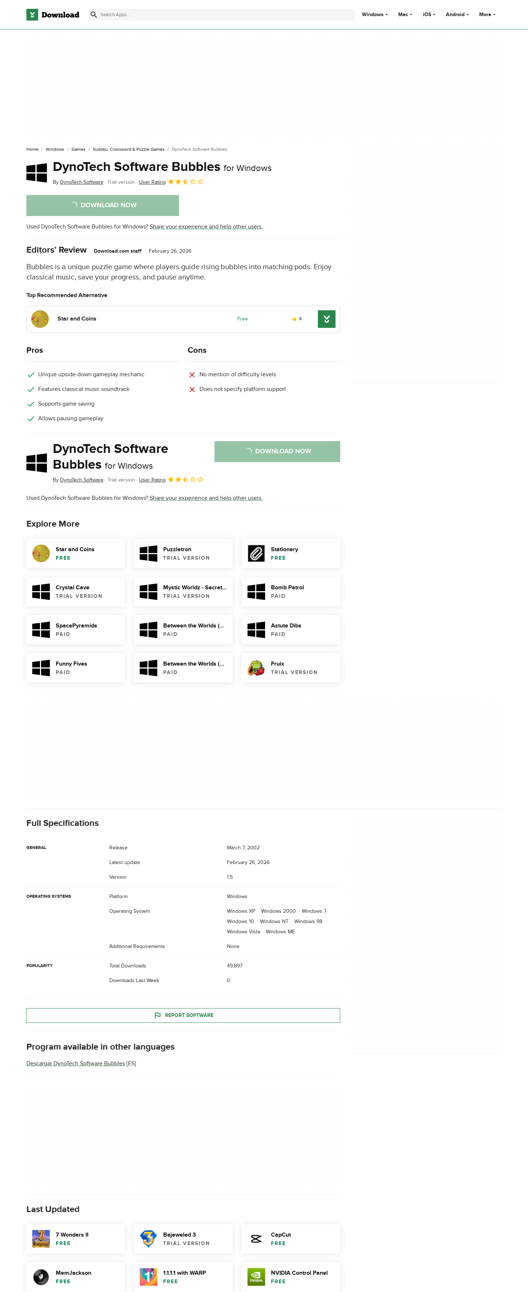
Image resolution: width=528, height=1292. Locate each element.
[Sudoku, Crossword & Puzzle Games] (129, 149)
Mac (403, 14)
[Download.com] (52, 15)
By (78, 182)
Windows (373, 14)
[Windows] (55, 149)
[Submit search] (94, 15)
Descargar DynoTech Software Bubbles (75, 1064)
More (488, 14)
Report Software (183, 1015)
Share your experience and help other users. (206, 226)
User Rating (171, 181)
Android (455, 14)
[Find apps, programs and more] (221, 15)
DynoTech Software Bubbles (162, 167)
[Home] (32, 149)
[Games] (78, 149)
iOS (427, 14)
